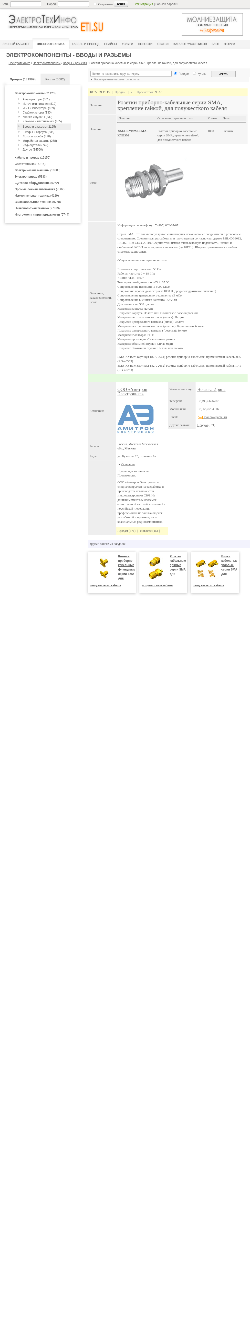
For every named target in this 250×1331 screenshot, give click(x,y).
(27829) (37, 208)
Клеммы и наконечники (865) (42, 121)
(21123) (35, 93)
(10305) (37, 170)
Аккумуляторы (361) (36, 99)
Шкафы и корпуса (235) (38, 132)
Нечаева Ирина (211, 389)
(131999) (23, 79)
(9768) (38, 202)
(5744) (42, 214)
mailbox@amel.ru (212, 417)
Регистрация (144, 4)
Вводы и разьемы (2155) (39, 126)
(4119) (37, 195)
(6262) (37, 183)
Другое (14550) (33, 149)
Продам (202, 425)
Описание (128, 464)
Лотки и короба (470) (37, 136)
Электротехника (19, 63)
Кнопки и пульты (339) (37, 117)
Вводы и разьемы (75, 63)
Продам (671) (126, 530)
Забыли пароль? (167, 4)
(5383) (31, 176)
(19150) (32, 157)
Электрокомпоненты (47, 63)
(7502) (39, 189)
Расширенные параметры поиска (114, 79)
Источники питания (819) (39, 103)
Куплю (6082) (55, 79)
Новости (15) (149, 530)
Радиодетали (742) (35, 145)
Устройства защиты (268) (40, 141)
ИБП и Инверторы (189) (39, 108)
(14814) (30, 164)
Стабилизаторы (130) (37, 112)
